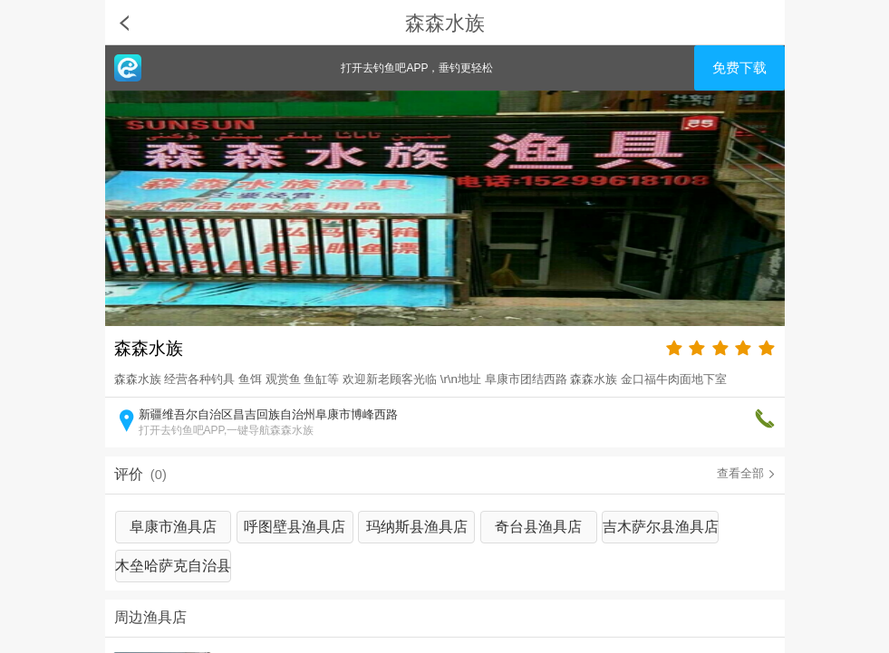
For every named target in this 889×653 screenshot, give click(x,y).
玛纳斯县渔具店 (417, 526)
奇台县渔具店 (538, 526)
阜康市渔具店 (173, 526)
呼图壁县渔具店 (294, 526)
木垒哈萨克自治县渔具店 (173, 570)
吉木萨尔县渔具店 (661, 526)
